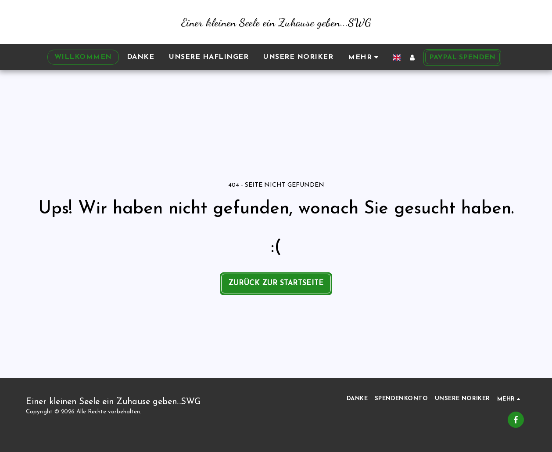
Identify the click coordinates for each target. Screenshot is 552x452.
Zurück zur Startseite (276, 283)
